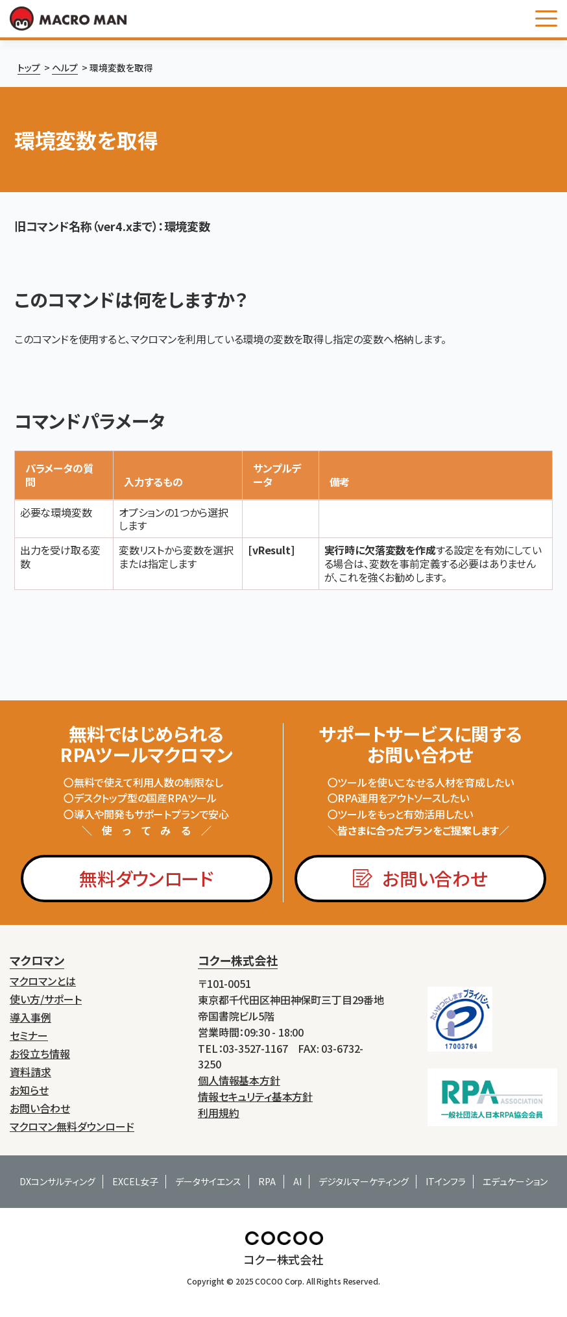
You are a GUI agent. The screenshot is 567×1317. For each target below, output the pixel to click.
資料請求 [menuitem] (30, 1071)
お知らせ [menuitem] (29, 1090)
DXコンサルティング (57, 1181)
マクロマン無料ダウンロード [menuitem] (72, 1126)
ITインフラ (446, 1181)
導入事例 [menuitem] (30, 1017)
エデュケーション (515, 1181)
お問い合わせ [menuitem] (40, 1108)
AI (297, 1181)
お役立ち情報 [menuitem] (40, 1053)
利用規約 (218, 1112)
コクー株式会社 (238, 960)
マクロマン (37, 960)
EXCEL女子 (135, 1181)
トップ (29, 67)
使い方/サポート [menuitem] (46, 999)
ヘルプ (65, 67)
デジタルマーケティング (364, 1181)
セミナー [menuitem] (29, 1035)
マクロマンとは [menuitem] (43, 981)
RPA (267, 1181)
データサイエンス (208, 1181)
